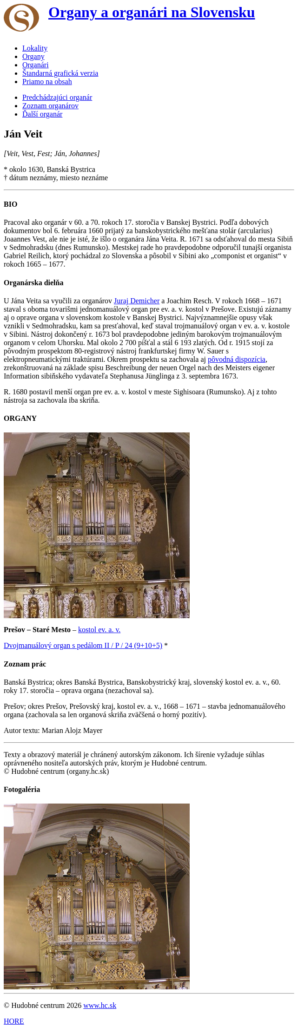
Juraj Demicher (136, 301)
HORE (14, 1021)
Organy (33, 56)
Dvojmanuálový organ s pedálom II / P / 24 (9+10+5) (83, 645)
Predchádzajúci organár (57, 97)
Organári (35, 65)
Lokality (34, 48)
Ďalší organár (42, 114)
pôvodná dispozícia (236, 359)
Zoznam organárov (50, 106)
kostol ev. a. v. (99, 630)
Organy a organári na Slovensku (151, 12)
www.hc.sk (99, 1005)
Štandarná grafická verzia (60, 73)
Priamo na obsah (47, 81)
